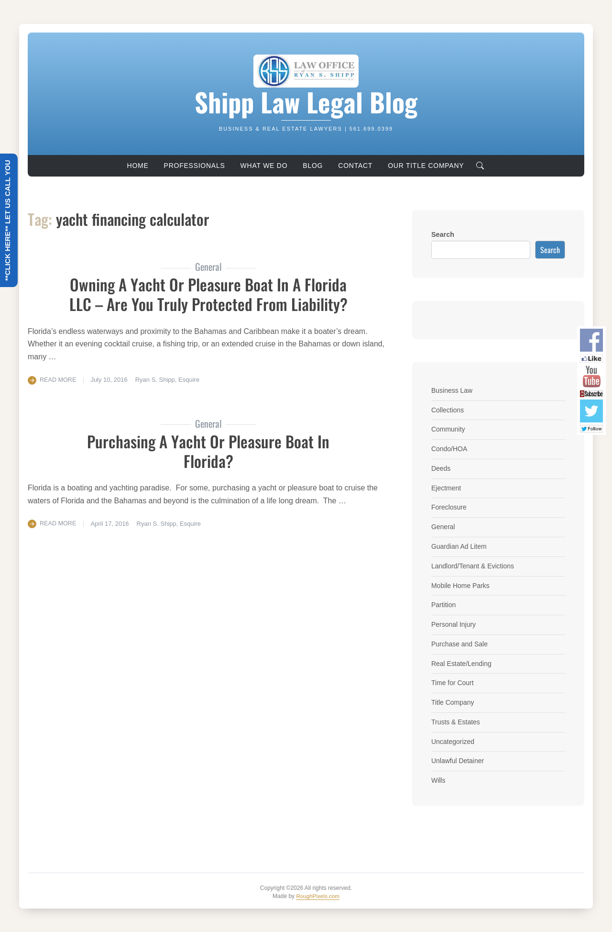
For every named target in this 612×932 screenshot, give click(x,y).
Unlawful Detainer (458, 761)
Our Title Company (426, 165)
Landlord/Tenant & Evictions (473, 566)
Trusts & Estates (456, 722)
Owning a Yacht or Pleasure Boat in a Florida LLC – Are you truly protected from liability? (208, 294)
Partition (444, 605)
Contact (355, 165)
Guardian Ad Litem (459, 546)
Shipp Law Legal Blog (306, 102)
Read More (58, 379)
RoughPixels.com (317, 895)
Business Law (452, 390)
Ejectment (446, 488)
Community (448, 429)
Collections (448, 410)
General (443, 527)
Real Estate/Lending (462, 663)
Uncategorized (453, 741)
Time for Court (453, 683)
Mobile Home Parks (461, 585)
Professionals (194, 165)
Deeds (441, 468)
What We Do (264, 165)
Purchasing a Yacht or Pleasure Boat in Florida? (208, 451)
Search (442, 234)
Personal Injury (454, 624)
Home (138, 165)
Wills (438, 780)
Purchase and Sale (460, 644)
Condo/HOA (450, 449)
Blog (313, 165)
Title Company (453, 702)
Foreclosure (449, 507)
